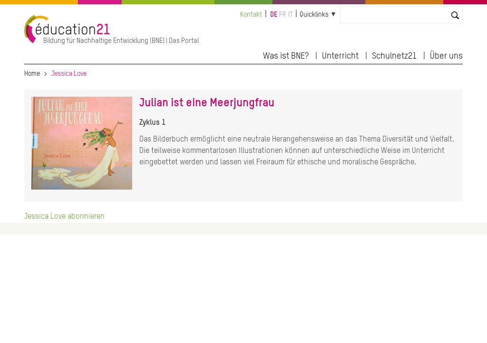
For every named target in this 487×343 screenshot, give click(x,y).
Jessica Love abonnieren (64, 217)
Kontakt (251, 14)
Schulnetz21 (394, 56)
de (273, 14)
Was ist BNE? (286, 56)
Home (32, 74)
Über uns (446, 56)
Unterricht (340, 56)
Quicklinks (314, 14)
